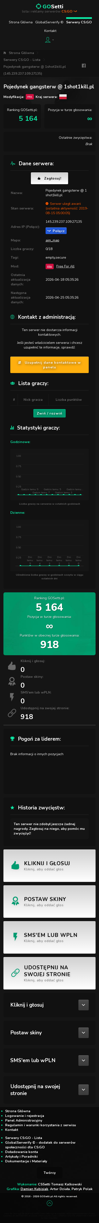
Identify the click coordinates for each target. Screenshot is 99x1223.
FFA (49, 266)
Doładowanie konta (21, 1152)
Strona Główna (21, 22)
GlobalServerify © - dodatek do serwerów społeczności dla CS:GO (40, 1145)
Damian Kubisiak (34, 1189)
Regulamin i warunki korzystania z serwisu (40, 1125)
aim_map (52, 240)
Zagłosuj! (49, 178)
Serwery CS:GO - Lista (21, 59)
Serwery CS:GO (79, 22)
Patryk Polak (82, 1189)
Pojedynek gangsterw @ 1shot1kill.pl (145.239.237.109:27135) (34, 70)
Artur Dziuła (60, 1189)
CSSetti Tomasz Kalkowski (60, 1184)
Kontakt (50, 30)
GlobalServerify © (49, 22)
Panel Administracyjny (23, 1120)
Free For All (65, 266)
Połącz (56, 231)
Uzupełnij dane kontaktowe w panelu (49, 365)
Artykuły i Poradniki (21, 1156)
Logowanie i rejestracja (24, 1115)
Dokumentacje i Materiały (26, 1161)
